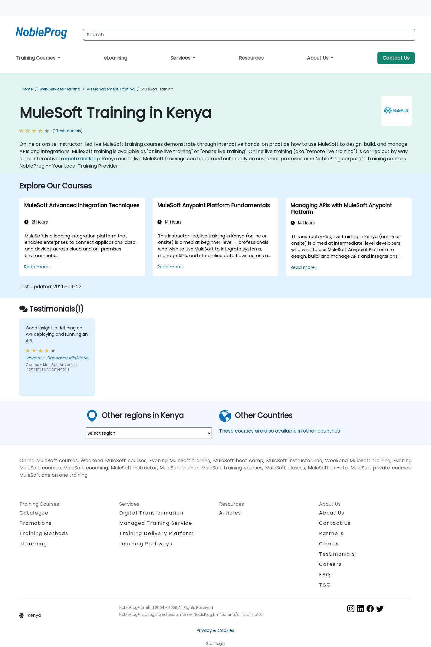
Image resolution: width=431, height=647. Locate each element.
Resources (251, 57)
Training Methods (43, 533)
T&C (325, 584)
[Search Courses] (249, 35)
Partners (331, 533)
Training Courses (36, 57)
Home (27, 89)
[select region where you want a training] (149, 433)
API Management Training (111, 89)
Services (181, 57)
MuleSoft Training (157, 89)
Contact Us (396, 57)
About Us (318, 57)
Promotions (35, 523)
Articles (230, 512)
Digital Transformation (151, 512)
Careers (330, 564)
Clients (329, 543)
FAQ (325, 574)
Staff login (215, 643)
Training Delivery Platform (156, 533)
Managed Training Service (155, 523)
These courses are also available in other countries (279, 430)
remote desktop (80, 158)
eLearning (115, 57)
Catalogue (33, 512)
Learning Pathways (145, 543)
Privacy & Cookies (215, 630)
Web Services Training (59, 89)
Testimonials (337, 554)
